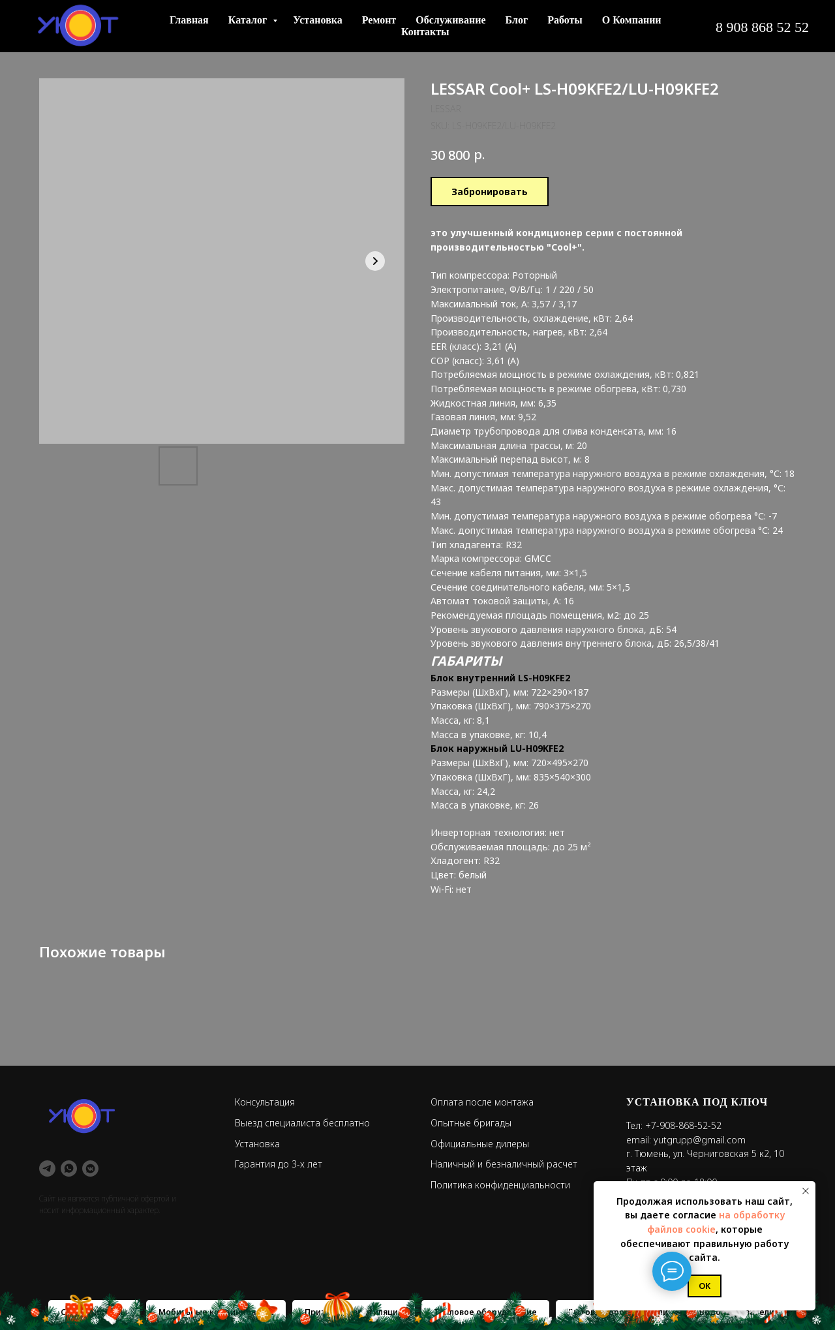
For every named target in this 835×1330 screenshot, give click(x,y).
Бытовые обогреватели (618, 1312)
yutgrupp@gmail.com (700, 1140)
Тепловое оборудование (485, 1312)
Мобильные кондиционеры (216, 1312)
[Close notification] (805, 1191)
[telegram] (47, 1168)
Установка (257, 1143)
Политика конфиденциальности (500, 1185)
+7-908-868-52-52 (683, 1125)
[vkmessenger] (90, 1168)
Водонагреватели (736, 1312)
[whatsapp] (69, 1168)
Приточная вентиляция (353, 1312)
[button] (749, 26)
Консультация (265, 1102)
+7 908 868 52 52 (623, 27)
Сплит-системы (94, 1312)
